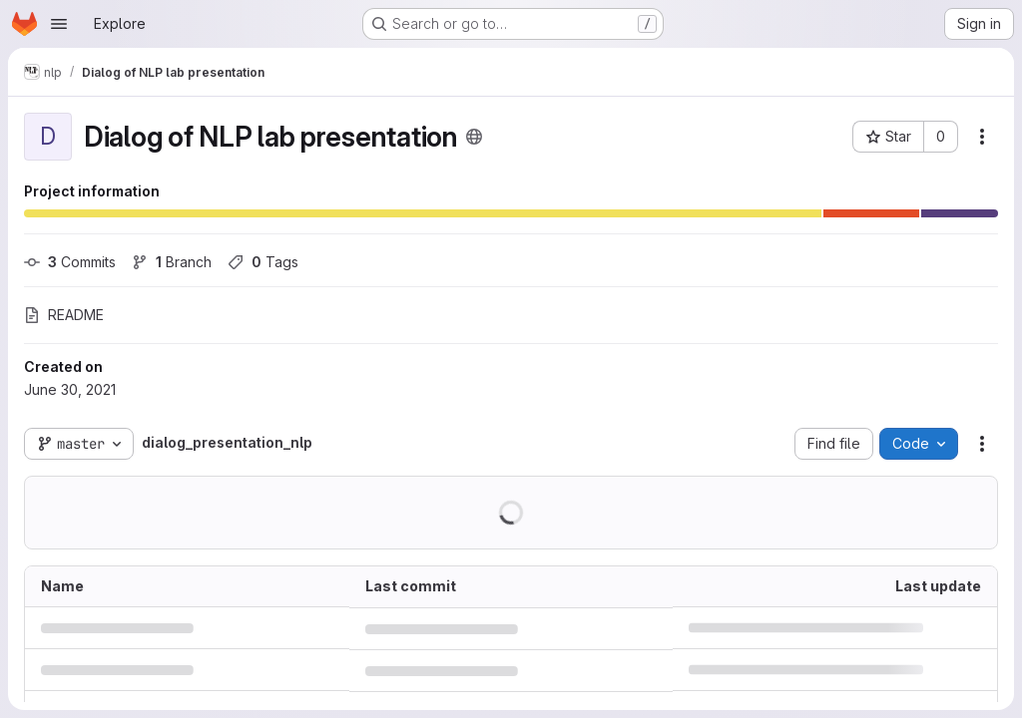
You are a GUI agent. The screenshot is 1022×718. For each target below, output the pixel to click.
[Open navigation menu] (59, 24)
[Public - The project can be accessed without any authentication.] (474, 137)
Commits (70, 261)
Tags (263, 261)
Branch (172, 261)
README (64, 314)
